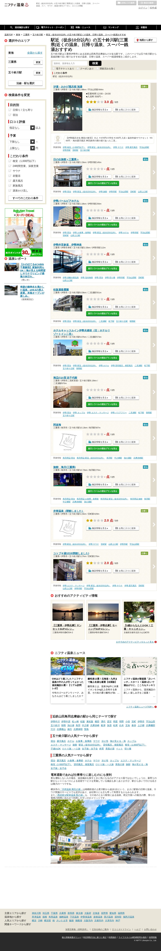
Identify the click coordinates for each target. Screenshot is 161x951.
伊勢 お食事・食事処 (82, 232)
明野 (121, 721)
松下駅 (111, 321)
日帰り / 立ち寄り (23, 110)
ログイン (142, 7)
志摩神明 (78, 729)
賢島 (86, 729)
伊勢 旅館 (103, 191)
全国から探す (35, 52)
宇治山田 (150, 721)
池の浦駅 (128, 458)
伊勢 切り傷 (110, 277)
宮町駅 (75, 150)
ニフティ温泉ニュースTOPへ (140, 707)
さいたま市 (62, 920)
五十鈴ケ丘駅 (122, 321)
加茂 (109, 725)
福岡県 (121, 913)
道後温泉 (97, 917)
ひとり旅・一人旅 (71, 748)
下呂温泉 (74, 917)
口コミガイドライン (121, 929)
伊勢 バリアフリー (119, 412)
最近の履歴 (147, 3)
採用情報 (153, 937)
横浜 (34, 920)
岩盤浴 (16, 175)
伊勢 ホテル (124, 232)
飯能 (71, 920)
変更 (38, 62)
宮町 (134, 721)
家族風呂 (18, 185)
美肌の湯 (109, 748)
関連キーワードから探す (18, 924)
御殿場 (78, 920)
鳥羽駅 (109, 458)
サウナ (96, 741)
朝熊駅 (132, 321)
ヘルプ (137, 929)
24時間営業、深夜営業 (26, 166)
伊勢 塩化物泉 (87, 277)
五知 (127, 725)
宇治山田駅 (144, 147)
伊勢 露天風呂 (131, 147)
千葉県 (54, 913)
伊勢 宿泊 (67, 191)
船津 (103, 725)
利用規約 (112, 937)
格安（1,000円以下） (135, 744)
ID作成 (153, 7)
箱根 (45, 917)
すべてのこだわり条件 (25, 198)
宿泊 (53, 741)
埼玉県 (46, 913)
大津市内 (109, 920)
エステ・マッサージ (61, 744)
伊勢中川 (55, 721)
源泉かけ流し (20, 190)
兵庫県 (62, 913)
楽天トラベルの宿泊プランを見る (102, 183)
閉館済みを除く (108, 68)
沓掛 (134, 725)
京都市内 (98, 920)
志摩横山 (61, 729)
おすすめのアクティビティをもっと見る (135, 642)
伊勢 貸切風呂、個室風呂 (122, 365)
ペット (119, 748)
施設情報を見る (99, 109)
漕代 (103, 721)
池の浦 (70, 725)
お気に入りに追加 (127, 109)
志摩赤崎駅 (138, 458)
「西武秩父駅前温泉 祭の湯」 (70, 795)
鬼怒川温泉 (128, 917)
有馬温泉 (53, 917)
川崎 (40, 920)
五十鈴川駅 (85, 150)
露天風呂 (61, 741)
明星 (115, 721)
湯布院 (118, 917)
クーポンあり (87, 68)
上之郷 (141, 725)
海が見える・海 (118, 741)
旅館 (75, 744)
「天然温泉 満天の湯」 (71, 789)
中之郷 (85, 725)
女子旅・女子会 (90, 748)
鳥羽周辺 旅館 (136, 499)
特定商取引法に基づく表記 (94, 937)
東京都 (79, 913)
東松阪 (89, 721)
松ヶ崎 (75, 721)
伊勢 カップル (79, 412)
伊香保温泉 (86, 917)
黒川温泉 (108, 917)
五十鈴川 (55, 725)
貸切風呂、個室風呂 (113, 744)
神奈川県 (36, 913)
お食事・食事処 (84, 741)
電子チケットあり (65, 68)
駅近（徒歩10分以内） (90, 744)
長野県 (104, 913)
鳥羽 (78, 725)
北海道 (96, 913)
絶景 (101, 748)
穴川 (53, 729)
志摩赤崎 (94, 725)
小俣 (127, 721)
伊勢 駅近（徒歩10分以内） (99, 147)
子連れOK (56, 748)
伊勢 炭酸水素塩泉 (71, 277)
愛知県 (112, 913)
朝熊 (63, 725)
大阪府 (87, 913)
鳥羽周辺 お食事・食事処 (88, 499)
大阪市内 (88, 920)
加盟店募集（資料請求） (76, 929)
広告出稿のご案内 (100, 929)
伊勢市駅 (67, 150)
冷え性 (105, 741)
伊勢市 (141, 721)
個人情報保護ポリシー (71, 937)
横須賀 (47, 920)
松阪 (82, 721)
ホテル (70, 741)
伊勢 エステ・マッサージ (98, 412)
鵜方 (69, 729)
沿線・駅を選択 (25, 83)
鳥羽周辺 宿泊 (69, 458)
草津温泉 (36, 917)
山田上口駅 (143, 191)
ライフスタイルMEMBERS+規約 (132, 937)
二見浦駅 (103, 321)
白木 (121, 725)
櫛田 (97, 721)
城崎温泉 (63, 917)
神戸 (118, 920)
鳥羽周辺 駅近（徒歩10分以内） (91, 458)
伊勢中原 (65, 721)
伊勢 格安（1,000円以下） (74, 147)
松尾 (115, 725)
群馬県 (71, 913)
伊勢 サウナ (118, 147)
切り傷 (127, 748)
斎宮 (109, 721)
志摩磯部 (150, 725)
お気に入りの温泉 (126, 3)
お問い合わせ (150, 929)
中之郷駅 (118, 458)
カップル (131, 741)
